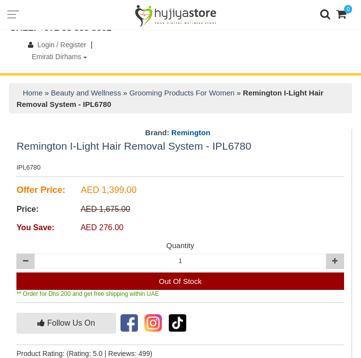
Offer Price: (40, 190)
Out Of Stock (180, 281)
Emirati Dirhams (59, 57)
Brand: (178, 133)
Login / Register (55, 45)
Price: (27, 209)
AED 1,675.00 (105, 209)
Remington (190, 132)
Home (33, 93)
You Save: (35, 227)
